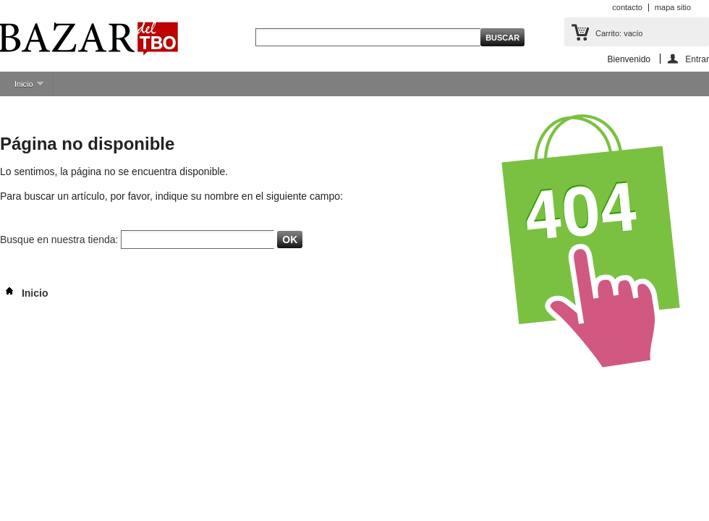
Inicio (21, 88)
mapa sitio (673, 7)
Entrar (697, 59)
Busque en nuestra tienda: (59, 239)
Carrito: (618, 33)
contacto (627, 7)
